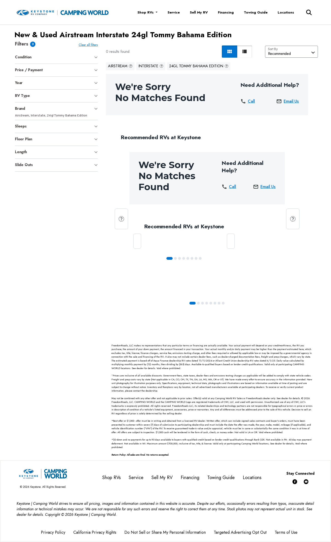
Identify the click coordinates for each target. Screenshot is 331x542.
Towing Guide (256, 12)
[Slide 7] (200, 258)
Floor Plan (23, 139)
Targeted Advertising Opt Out (240, 532)
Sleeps (21, 126)
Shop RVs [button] (146, 12)
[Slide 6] (196, 258)
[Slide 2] (179, 258)
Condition (23, 57)
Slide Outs (24, 164)
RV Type (22, 95)
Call (247, 101)
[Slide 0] (169, 258)
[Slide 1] (175, 258)
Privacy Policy (53, 532)
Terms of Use (286, 532)
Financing (226, 12)
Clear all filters (88, 44)
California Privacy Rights (94, 532)
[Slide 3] (183, 258)
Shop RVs (111, 477)
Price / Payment (29, 70)
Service (174, 12)
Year (19, 82)
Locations (286, 12)
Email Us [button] (287, 101)
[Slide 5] (192, 258)
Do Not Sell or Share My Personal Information (165, 532)
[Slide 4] (187, 258)
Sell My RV (199, 12)
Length (21, 152)
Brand (20, 108)
